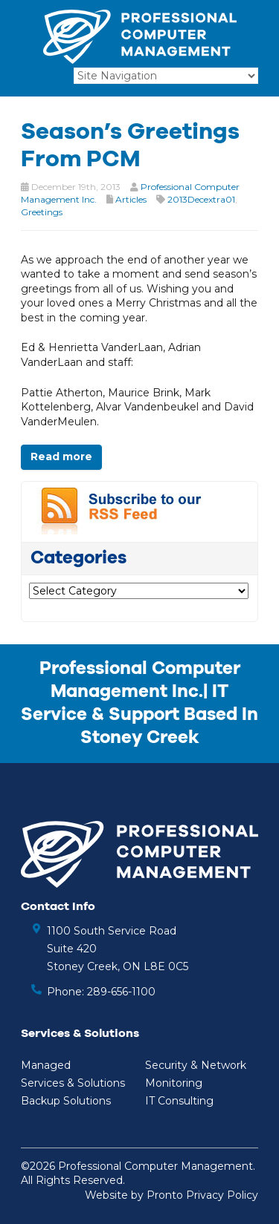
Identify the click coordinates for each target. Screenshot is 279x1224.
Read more (61, 456)
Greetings (41, 211)
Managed (46, 1065)
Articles (131, 199)
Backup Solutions (66, 1100)
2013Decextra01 (201, 199)
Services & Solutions (73, 1083)
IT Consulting (179, 1100)
